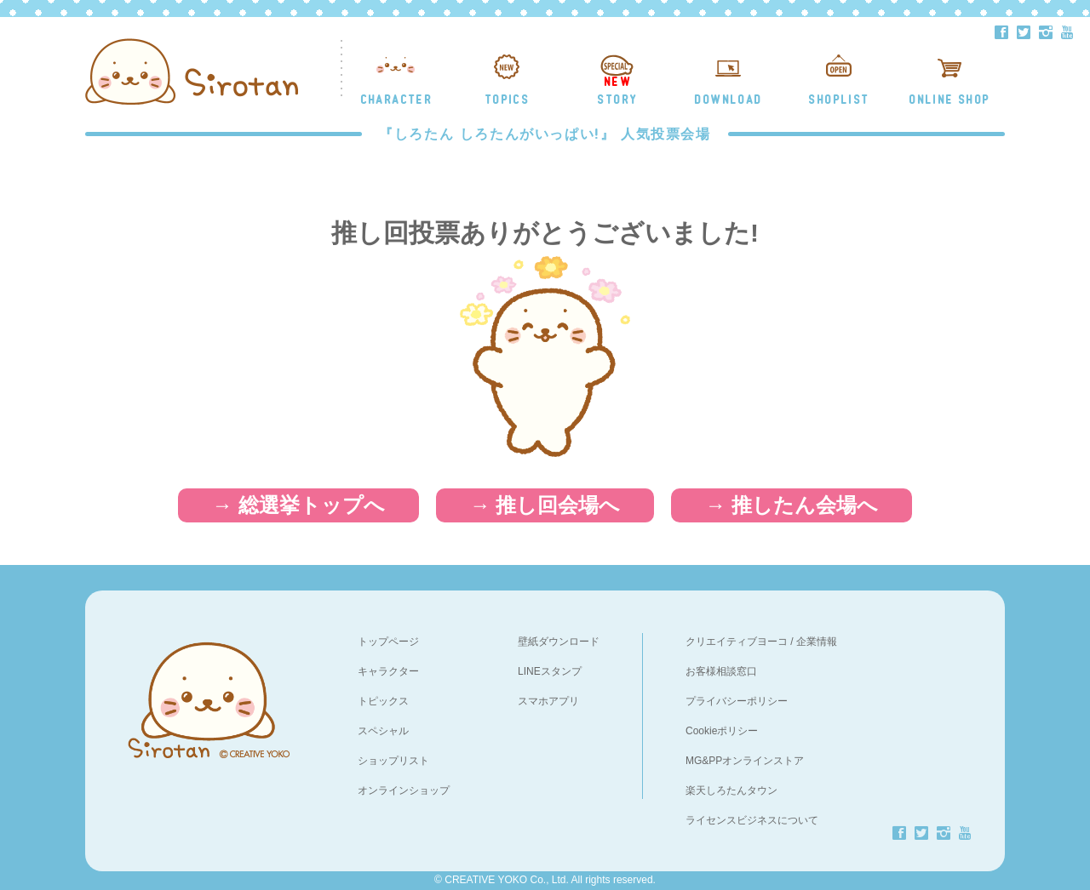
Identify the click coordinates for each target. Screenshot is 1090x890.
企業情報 (816, 642)
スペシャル (383, 731)
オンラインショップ (404, 790)
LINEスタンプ (550, 671)
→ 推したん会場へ (791, 504)
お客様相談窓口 (721, 671)
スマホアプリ (548, 701)
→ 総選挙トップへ (298, 504)
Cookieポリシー (722, 731)
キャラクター (388, 671)
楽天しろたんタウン (731, 790)
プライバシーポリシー (737, 701)
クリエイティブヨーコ (737, 642)
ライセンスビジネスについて (752, 820)
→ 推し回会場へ (545, 504)
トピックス (383, 701)
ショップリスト (393, 761)
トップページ (388, 642)
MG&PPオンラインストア (745, 761)
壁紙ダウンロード (559, 642)
